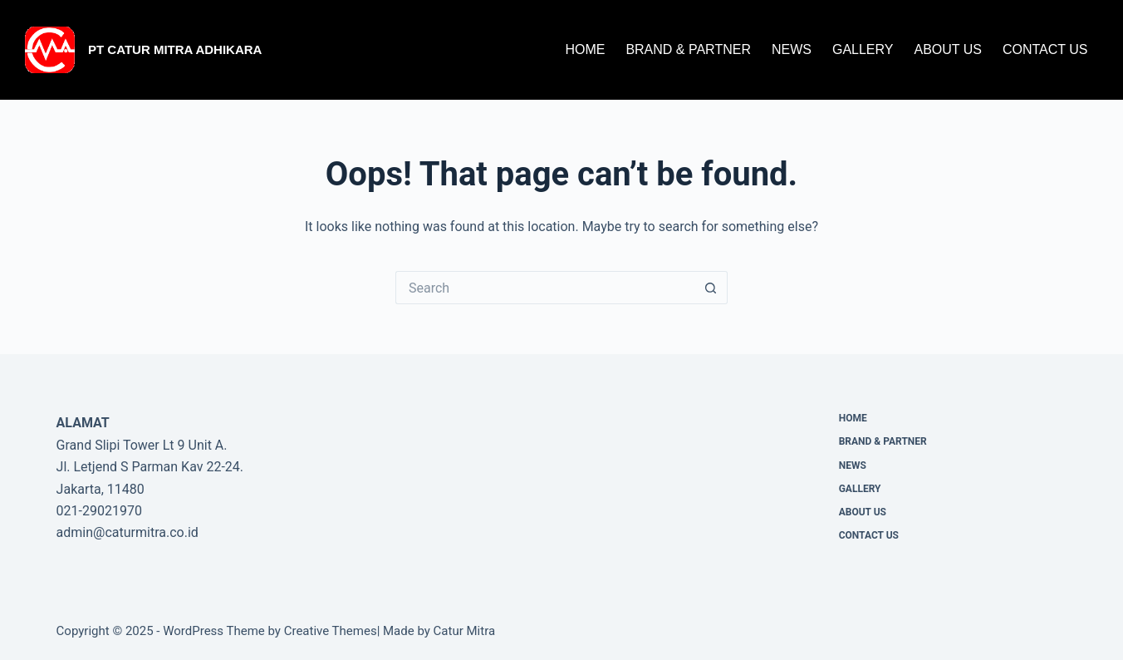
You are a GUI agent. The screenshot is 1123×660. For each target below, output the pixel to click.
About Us (948, 49)
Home (585, 49)
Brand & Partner (688, 49)
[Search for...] (544, 287)
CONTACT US (1045, 49)
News (792, 49)
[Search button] (711, 287)
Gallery (863, 49)
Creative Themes (330, 630)
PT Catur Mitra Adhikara (175, 49)
